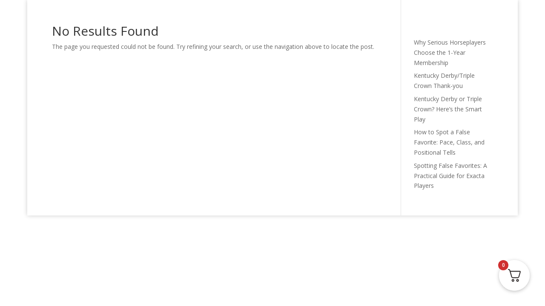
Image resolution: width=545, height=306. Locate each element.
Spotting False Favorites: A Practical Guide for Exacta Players (450, 176)
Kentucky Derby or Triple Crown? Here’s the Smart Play (448, 109)
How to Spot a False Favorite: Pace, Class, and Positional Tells (449, 142)
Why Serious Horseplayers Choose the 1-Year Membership (450, 52)
